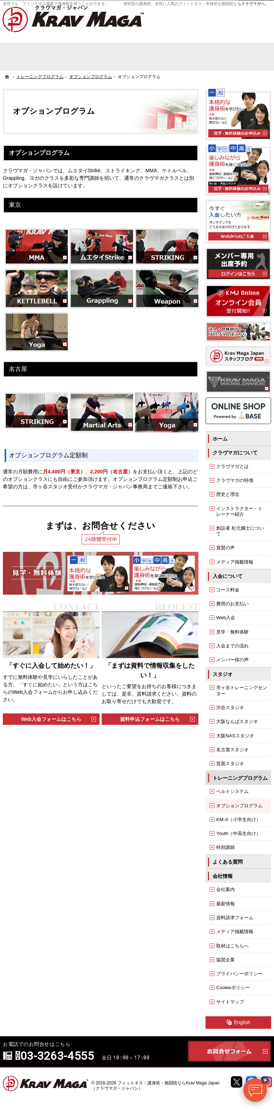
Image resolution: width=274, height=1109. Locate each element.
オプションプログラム (239, 805)
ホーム (220, 439)
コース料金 (227, 589)
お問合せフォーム (229, 1051)
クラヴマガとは (232, 466)
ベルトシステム (232, 791)
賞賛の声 (225, 547)
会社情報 (223, 876)
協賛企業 (225, 959)
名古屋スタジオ (232, 749)
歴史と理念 (227, 494)
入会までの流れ (232, 645)
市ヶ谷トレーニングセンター (241, 690)
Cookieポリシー (233, 987)
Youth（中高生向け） (238, 833)
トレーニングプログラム (240, 778)
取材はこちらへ (232, 945)
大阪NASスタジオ (235, 735)
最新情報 (225, 903)
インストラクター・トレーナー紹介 (239, 511)
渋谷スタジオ (230, 707)
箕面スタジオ (230, 763)
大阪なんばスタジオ (237, 721)
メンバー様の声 (232, 659)
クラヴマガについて (235, 453)
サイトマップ (230, 1001)
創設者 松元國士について (240, 530)
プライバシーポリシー (239, 973)
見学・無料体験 (232, 632)
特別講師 (225, 847)
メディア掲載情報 (234, 562)
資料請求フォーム (234, 917)
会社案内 (225, 889)
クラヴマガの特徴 (234, 480)
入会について (228, 576)
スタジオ (223, 674)
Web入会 (225, 617)
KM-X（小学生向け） (238, 819)
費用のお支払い (232, 603)
